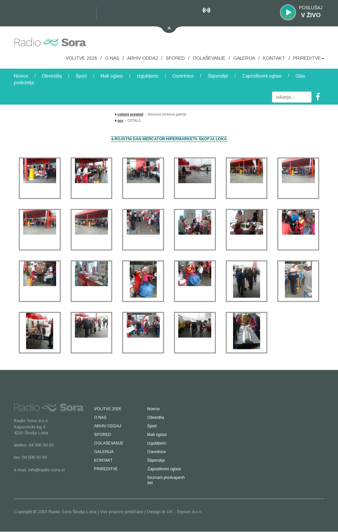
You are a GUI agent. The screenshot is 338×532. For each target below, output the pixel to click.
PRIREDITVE (308, 58)
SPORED (175, 58)
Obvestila (52, 76)
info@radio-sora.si (46, 469)
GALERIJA (244, 58)
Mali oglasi (112, 76)
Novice (21, 76)
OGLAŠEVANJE (209, 58)
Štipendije (218, 76)
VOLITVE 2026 (81, 58)
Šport (81, 76)
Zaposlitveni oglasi (262, 76)
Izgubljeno (147, 76)
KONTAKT (274, 58)
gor (120, 120)
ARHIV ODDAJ (142, 58)
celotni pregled (130, 114)
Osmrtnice (183, 76)
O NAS (112, 58)
